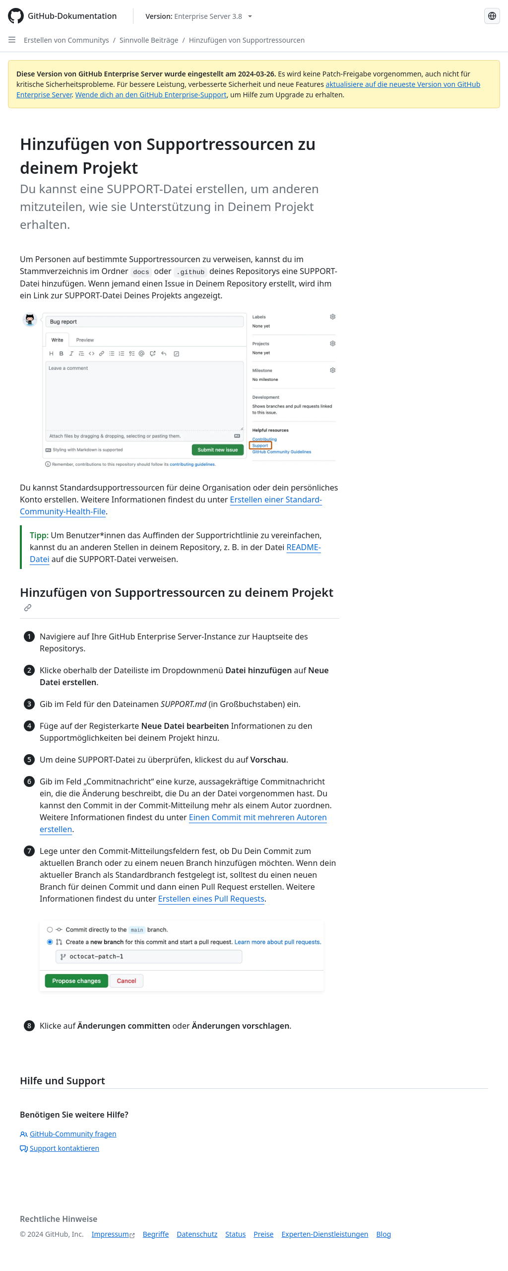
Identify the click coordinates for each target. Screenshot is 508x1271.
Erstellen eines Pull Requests (211, 898)
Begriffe (156, 1234)
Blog (384, 1234)
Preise (263, 1234)
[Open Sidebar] (12, 40)
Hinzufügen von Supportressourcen (247, 40)
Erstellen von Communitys (66, 40)
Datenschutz (197, 1234)
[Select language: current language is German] (492, 16)
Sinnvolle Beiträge (149, 40)
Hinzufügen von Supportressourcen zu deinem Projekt (176, 598)
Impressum (110, 1234)
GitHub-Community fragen (68, 1133)
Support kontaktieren (59, 1148)
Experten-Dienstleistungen (324, 1234)
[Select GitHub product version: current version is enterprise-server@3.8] (199, 16)
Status (235, 1234)
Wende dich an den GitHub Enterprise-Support (151, 94)
